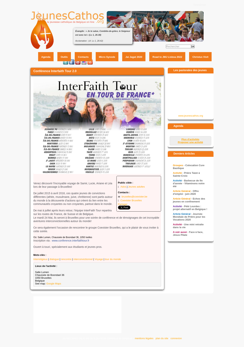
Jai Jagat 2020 (133, 57)
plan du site (162, 338)
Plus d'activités (190, 139)
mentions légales (144, 338)
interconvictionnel (82, 259)
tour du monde (113, 259)
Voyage (99, 259)
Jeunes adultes (136, 186)
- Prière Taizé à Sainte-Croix (186, 174)
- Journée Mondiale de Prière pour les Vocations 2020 (189, 217)
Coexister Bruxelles (131, 200)
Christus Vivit (200, 57)
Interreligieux (40, 259)
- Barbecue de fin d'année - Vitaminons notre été (189, 183)
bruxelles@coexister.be (134, 196)
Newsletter (199, 4)
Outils (64, 57)
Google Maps (53, 283)
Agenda (46, 57)
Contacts (83, 57)
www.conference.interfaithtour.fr (70, 240)
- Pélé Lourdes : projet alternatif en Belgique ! (190, 208)
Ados (123, 186)
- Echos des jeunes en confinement (189, 200)
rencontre (66, 259)
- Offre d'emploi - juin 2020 (186, 192)
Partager (123, 204)
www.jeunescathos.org (190, 115)
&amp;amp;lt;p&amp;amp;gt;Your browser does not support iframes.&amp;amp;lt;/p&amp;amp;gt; (190, 94)
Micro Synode (107, 57)
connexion (176, 338)
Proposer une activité (190, 142)
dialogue (54, 259)
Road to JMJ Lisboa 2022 (167, 57)
